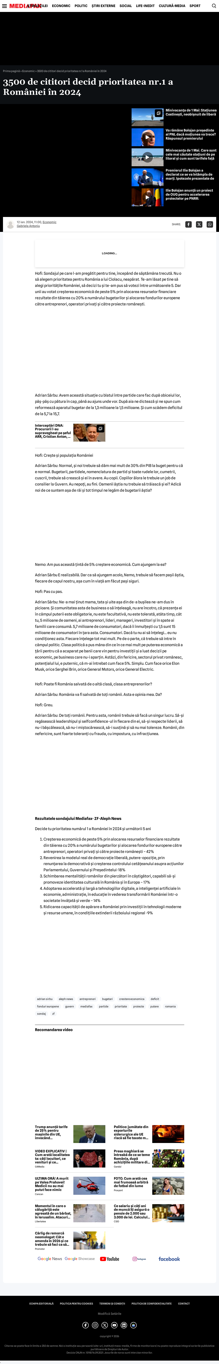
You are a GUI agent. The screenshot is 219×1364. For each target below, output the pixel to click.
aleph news (66, 999)
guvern (69, 1006)
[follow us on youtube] (110, 1259)
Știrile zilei (37, 6)
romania (170, 1006)
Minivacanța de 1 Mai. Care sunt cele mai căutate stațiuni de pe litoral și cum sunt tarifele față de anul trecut (191, 156)
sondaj (41, 1013)
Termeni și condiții (112, 1303)
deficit (155, 999)
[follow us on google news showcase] (80, 1259)
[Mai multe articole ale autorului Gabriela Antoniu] (10, 224)
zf (53, 1013)
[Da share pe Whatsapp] (210, 224)
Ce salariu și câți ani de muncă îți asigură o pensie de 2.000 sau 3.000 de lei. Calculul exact (131, 1211)
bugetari (107, 999)
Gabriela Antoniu (28, 226)
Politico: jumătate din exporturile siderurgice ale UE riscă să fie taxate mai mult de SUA (131, 1132)
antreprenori (88, 999)
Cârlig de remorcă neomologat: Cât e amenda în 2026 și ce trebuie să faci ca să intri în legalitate (51, 1238)
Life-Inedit (145, 6)
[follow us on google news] (50, 1259)
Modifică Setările (109, 1313)
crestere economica (131, 999)
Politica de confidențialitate (152, 1303)
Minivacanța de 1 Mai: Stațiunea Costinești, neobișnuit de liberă (191, 112)
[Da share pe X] (199, 224)
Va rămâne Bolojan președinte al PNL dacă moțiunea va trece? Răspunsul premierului (191, 134)
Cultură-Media (172, 6)
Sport (195, 6)
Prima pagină (11, 71)
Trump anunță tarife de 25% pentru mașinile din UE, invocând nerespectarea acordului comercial (51, 1132)
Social (126, 6)
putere (154, 1006)
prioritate (121, 1006)
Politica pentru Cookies (76, 1303)
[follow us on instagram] (139, 1259)
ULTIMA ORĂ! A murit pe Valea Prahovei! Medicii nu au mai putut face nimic (51, 1184)
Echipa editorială (41, 1303)
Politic (81, 6)
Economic (61, 6)
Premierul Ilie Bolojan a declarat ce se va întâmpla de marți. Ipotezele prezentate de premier (190, 176)
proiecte (138, 1006)
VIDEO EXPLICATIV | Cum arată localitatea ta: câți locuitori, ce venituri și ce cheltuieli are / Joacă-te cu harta (52, 1156)
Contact (184, 1303)
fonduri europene (48, 1006)
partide (103, 1006)
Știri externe (103, 6)
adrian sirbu (44, 999)
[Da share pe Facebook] (188, 224)
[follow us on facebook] (169, 1259)
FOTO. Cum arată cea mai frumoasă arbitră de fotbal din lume (131, 1182)
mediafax (86, 1006)
